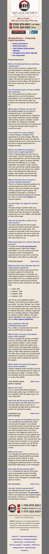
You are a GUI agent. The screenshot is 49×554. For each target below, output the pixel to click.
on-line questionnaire (28, 246)
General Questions (20, 44)
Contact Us (24, 550)
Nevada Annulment (30, 539)
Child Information (20, 46)
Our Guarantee (19, 55)
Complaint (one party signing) (25, 53)
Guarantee (26, 545)
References (36, 545)
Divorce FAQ (18, 542)
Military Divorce (18, 547)
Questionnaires (31, 547)
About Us (15, 536)
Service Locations (15, 545)
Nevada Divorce (17, 539)
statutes (30, 197)
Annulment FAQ (29, 542)
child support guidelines (23, 319)
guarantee (35, 493)
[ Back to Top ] (34, 261)
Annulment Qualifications (28, 536)
